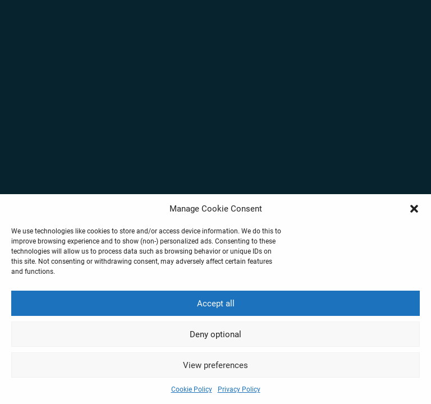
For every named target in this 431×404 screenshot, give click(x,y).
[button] (414, 208)
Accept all (216, 304)
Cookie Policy (191, 389)
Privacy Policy (239, 389)
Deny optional (215, 334)
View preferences (215, 365)
